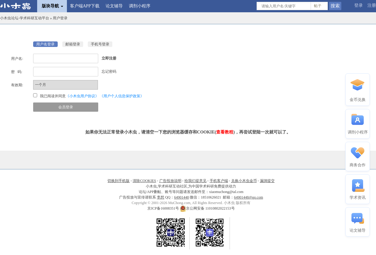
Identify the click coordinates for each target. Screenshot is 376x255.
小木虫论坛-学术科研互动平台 (24, 18)
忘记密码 (109, 71)
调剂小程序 (139, 6)
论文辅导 (114, 6)
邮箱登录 (72, 44)
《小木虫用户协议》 (82, 96)
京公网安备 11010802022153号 (207, 208)
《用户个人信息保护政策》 (122, 96)
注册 (371, 5)
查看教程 (224, 132)
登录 (358, 5)
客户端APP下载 (84, 6)
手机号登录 (100, 44)
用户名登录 (45, 44)
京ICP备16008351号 (163, 208)
